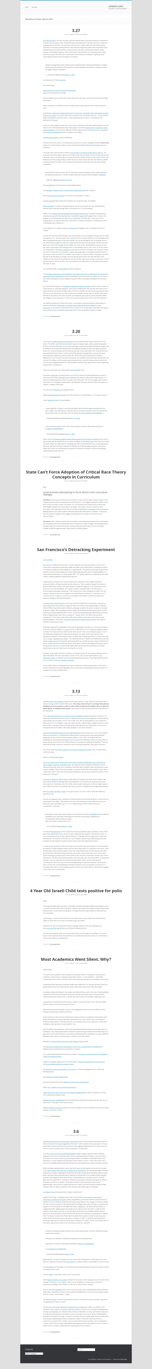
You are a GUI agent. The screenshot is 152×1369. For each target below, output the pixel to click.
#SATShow (102, 175)
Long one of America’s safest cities (55, 779)
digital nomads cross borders (57, 1280)
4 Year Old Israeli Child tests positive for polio (76, 890)
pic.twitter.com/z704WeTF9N (57, 1249)
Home (27, 7)
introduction (50, 1267)
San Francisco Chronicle (66, 660)
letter (101, 500)
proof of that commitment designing (63, 1154)
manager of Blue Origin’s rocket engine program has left (65, 190)
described (69, 1262)
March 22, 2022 (66, 180)
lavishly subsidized (53, 132)
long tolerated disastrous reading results (60, 1064)
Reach (51, 1274)
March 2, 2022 (69, 1254)
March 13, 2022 (75, 418)
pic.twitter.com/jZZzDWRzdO (93, 413)
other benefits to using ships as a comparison (71, 1307)
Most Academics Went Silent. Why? (76, 959)
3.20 (76, 331)
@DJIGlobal (94, 814)
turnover (54, 1299)
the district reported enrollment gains (77, 619)
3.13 (76, 691)
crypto (61, 757)
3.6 (76, 1131)
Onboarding (63, 269)
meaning (57, 390)
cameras (63, 80)
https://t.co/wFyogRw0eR (86, 1244)
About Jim (34, 7)
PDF (87, 1082)
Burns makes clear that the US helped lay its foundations (66, 1170)
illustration (57, 832)
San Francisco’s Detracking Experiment (76, 549)
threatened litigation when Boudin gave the (76, 439)
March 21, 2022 (70, 75)
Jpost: (45, 901)
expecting (54, 375)
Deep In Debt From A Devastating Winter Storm (74, 750)
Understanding (48, 206)
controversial (58, 603)
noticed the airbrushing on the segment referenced (70, 214)
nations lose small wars (57, 196)
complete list (50, 185)
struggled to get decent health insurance (77, 286)
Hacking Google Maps (50, 137)
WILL (44, 487)
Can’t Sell (73, 370)
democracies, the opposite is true (56, 701)
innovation (58, 1290)
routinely (51, 201)
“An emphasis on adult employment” (55, 1077)
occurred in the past (53, 928)
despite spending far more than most (91, 1062)
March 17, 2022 (70, 434)
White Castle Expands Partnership (54, 395)
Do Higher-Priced (49, 1192)
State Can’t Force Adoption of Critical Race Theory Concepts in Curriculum (76, 474)
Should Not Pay (52, 400)
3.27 (76, 30)
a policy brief (52, 641)
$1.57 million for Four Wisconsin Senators (62, 1087)
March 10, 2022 (67, 826)
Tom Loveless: (48, 560)
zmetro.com (116, 6)
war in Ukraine (63, 250)
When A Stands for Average (52, 1108)
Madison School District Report (74, 1082)
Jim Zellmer (84, 34)
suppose (54, 799)
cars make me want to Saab (56, 791)
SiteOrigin (123, 1359)
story (67, 629)
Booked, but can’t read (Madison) (54, 1100)
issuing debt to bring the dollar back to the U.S (87, 153)
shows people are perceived (63, 341)
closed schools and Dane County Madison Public (67, 1041)
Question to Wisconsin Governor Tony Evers (61, 1069)
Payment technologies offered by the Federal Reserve (61, 733)
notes (53, 85)
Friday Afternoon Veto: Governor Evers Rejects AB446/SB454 (64, 1093)
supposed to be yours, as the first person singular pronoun (68, 716)
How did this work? (49, 40)
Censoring (73, 228)
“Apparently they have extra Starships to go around (61, 1141)
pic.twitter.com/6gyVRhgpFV (54, 429)
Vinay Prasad (47, 969)
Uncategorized (55, 316)
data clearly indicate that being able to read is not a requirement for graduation (73, 1047)
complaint (91, 509)
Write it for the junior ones (94, 145)
